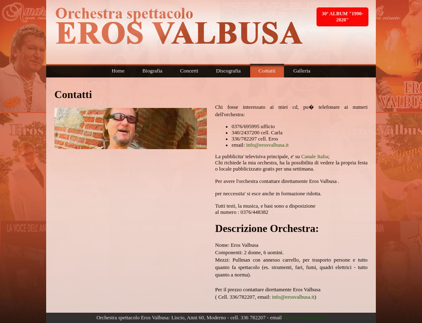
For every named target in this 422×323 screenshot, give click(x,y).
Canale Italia (314, 156)
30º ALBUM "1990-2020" (342, 17)
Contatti (266, 71)
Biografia (152, 71)
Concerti (189, 71)
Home (118, 71)
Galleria (301, 71)
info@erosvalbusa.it (267, 145)
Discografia (228, 71)
